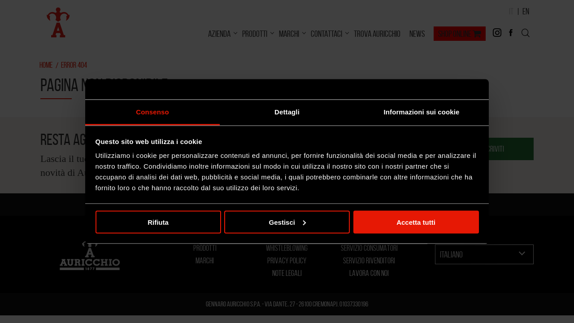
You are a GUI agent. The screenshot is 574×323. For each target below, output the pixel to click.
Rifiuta (158, 222)
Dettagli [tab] (287, 112)
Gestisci (287, 222)
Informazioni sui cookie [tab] (422, 112)
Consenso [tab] (152, 112)
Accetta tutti (415, 222)
